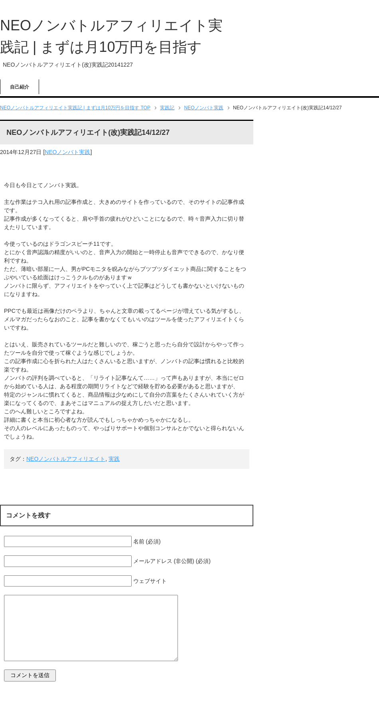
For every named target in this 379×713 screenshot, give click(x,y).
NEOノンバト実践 (67, 152)
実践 (114, 459)
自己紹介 (19, 87)
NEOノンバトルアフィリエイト (65, 459)
